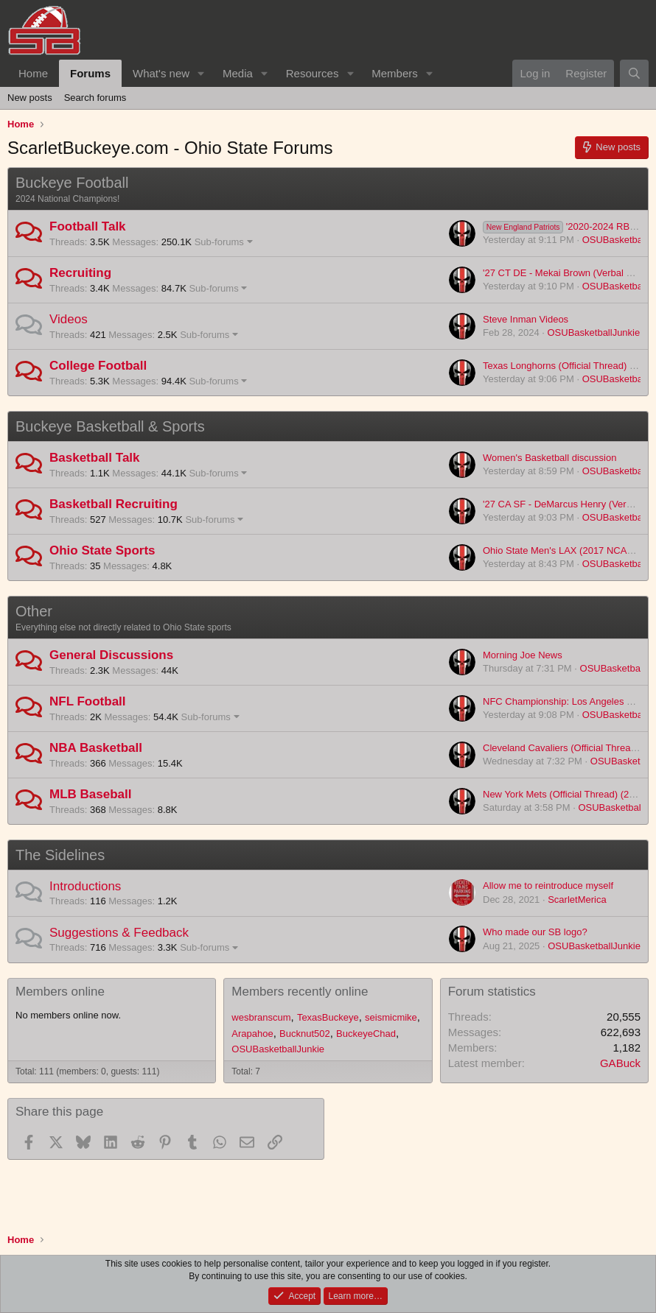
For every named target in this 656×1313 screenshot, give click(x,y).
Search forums (95, 97)
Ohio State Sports (102, 550)
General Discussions (111, 655)
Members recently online (299, 992)
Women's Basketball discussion (549, 457)
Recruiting (80, 273)
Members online (60, 992)
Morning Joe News (522, 655)
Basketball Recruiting (113, 504)
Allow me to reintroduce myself (548, 885)
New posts (29, 97)
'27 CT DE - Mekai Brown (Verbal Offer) (566, 272)
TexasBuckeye (328, 1017)
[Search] (634, 73)
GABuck (620, 1063)
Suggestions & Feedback (119, 933)
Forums (90, 73)
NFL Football (87, 701)
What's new (161, 73)
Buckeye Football (71, 183)
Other (33, 611)
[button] (201, 73)
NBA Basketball (95, 748)
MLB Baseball (90, 794)
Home (33, 73)
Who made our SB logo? (535, 931)
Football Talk (87, 226)
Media (238, 73)
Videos (68, 319)
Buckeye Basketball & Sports (110, 426)
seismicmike (391, 1017)
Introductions (85, 886)
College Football (98, 366)
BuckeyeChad (366, 1033)
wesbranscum (260, 1017)
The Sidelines (60, 855)
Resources (312, 73)
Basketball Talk (94, 458)
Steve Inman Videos (525, 319)
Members (394, 73)
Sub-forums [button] (219, 241)
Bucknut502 (304, 1033)
